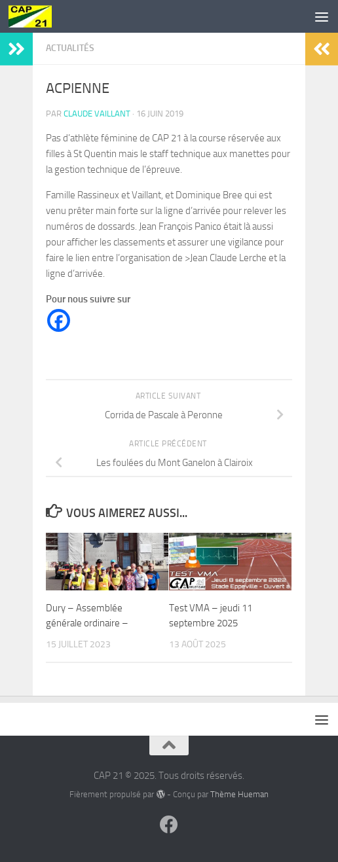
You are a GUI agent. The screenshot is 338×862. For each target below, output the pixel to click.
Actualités (70, 48)
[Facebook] (58, 320)
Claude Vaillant (97, 113)
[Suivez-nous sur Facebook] (169, 825)
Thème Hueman (239, 794)
